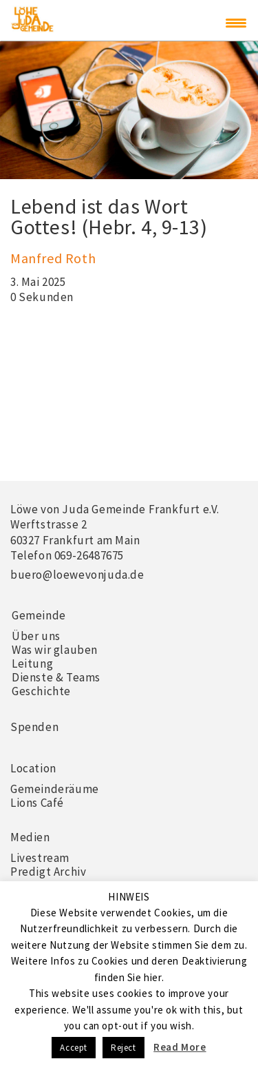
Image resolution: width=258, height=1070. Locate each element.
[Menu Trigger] (236, 23)
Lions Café (37, 802)
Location (33, 768)
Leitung (32, 663)
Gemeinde (39, 615)
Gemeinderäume (54, 788)
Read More (179, 1046)
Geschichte (41, 691)
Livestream (39, 857)
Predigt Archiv (48, 871)
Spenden (34, 726)
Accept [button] (73, 1047)
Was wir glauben (55, 649)
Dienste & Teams (56, 677)
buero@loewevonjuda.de (77, 574)
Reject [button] (123, 1047)
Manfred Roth (53, 258)
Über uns (36, 636)
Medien (30, 837)
